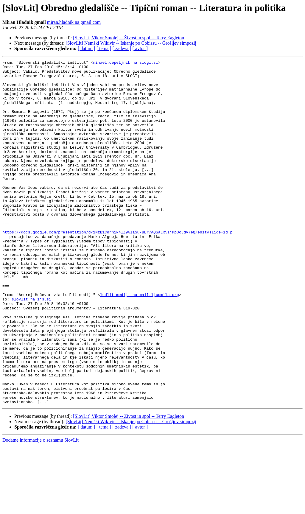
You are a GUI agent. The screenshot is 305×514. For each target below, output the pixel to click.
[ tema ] (104, 48)
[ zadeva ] (121, 48)
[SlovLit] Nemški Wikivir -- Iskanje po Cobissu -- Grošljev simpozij (131, 43)
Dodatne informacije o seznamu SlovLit (40, 508)
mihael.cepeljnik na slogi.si (125, 63)
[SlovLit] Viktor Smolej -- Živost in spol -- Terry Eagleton (128, 37)
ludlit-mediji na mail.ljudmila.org (139, 342)
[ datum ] (86, 48)
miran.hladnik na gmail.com (74, 22)
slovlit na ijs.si (31, 347)
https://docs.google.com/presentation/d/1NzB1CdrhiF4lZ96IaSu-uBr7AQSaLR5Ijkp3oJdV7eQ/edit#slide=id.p (117, 267)
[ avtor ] (140, 48)
